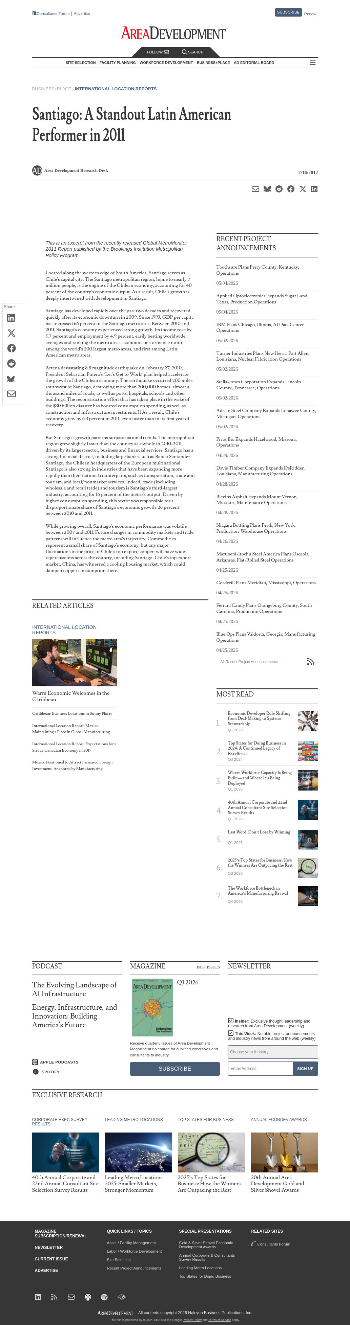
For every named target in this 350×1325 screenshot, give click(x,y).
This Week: (271, 1036)
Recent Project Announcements (134, 1268)
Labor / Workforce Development (134, 1251)
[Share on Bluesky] (14, 379)
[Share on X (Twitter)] (14, 333)
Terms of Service (219, 1320)
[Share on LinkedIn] (14, 318)
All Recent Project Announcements (249, 662)
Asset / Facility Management (131, 1243)
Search (193, 52)
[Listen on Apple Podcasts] (77, 1062)
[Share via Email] (14, 394)
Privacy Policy (192, 1320)
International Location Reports (116, 88)
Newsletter (49, 1247)
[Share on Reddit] (14, 364)
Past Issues (208, 966)
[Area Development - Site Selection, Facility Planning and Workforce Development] (175, 33)
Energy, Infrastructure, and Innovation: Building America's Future (74, 1016)
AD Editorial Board (254, 63)
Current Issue (51, 1259)
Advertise (82, 14)
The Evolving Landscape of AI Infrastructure (74, 990)
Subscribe (288, 12)
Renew (310, 14)
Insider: (269, 1023)
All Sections (313, 63)
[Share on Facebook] (14, 349)
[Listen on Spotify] (77, 1072)
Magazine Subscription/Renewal (61, 1233)
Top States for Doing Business (205, 1276)
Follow (158, 52)
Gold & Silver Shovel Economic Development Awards (206, 1245)
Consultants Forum (53, 14)
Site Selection (119, 1260)
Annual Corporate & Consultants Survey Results (207, 1257)
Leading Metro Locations (200, 1268)
